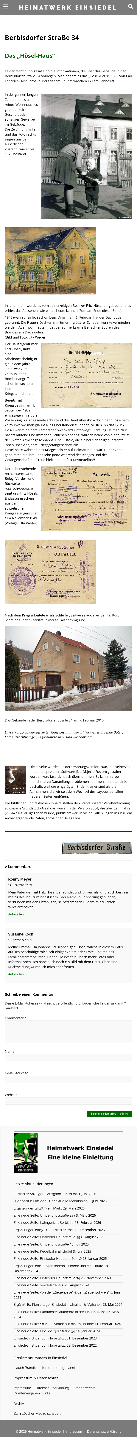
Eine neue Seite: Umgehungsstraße (41, 1244)
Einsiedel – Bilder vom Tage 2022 (40, 1345)
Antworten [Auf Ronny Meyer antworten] (16, 914)
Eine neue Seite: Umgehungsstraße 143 (44, 1215)
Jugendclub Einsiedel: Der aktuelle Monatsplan (51, 1201)
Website (11, 1094)
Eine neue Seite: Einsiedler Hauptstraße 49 (47, 1237)
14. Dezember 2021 (20, 885)
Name (9, 1051)
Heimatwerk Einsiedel (68, 7)
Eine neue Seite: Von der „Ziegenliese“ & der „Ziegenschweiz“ (61, 1292)
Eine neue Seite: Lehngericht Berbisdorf (45, 1223)
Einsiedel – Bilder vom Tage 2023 (40, 1338)
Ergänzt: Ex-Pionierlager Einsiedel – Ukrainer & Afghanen (58, 1304)
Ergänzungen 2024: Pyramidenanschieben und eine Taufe (58, 1266)
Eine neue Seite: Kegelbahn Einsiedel (43, 1251)
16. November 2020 (20, 940)
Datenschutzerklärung (52, 1388)
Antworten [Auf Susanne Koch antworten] (16, 974)
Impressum (22, 1388)
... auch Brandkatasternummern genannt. (45, 1368)
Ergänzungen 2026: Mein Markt (38, 1208)
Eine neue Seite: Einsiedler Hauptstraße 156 (48, 1259)
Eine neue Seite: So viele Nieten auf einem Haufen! (54, 1324)
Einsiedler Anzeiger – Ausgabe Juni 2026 (45, 1194)
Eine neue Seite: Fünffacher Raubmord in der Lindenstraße (59, 1312)
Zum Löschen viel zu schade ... (37, 1413)
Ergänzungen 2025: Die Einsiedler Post (44, 1230)
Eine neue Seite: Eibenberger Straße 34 (44, 1331)
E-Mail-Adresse (16, 1073)
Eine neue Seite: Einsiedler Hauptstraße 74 (47, 1278)
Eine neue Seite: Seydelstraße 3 (38, 1285)
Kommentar (15, 1018)
